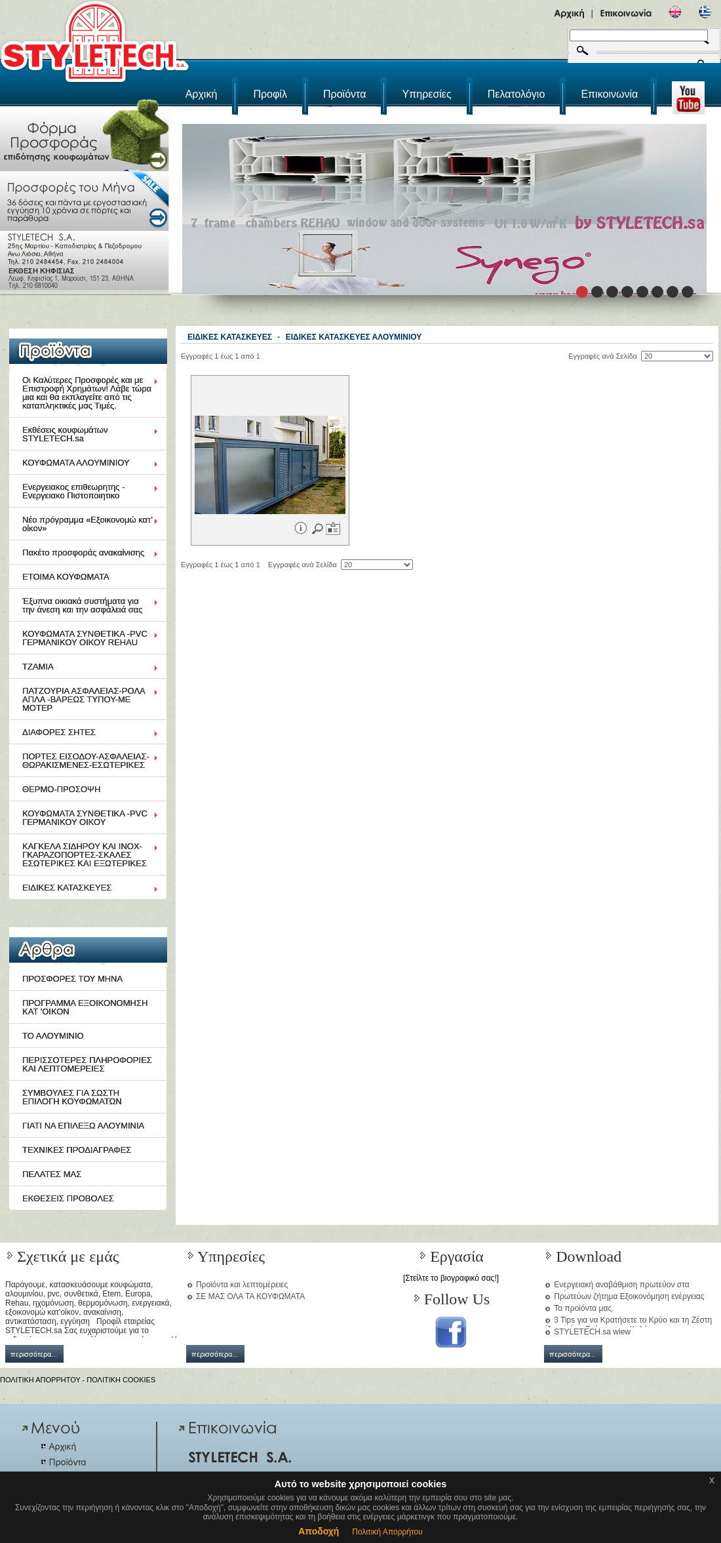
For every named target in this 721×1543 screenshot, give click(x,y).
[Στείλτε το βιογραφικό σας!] (451, 1278)
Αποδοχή (318, 1531)
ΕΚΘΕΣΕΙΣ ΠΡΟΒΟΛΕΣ (68, 1198)
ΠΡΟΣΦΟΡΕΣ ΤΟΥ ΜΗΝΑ (72, 979)
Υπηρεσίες (427, 94)
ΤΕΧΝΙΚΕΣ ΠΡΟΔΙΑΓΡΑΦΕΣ (76, 1150)
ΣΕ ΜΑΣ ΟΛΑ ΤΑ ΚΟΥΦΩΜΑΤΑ (250, 1296)
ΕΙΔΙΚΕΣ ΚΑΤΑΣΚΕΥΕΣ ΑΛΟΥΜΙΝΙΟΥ (354, 337)
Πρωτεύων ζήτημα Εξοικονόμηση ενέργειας (629, 1296)
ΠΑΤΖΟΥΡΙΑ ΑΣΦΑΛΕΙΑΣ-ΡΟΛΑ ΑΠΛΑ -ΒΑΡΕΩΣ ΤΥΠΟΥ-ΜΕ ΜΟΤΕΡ (84, 699)
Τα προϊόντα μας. (584, 1308)
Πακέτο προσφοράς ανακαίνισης (83, 552)
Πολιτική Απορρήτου (387, 1531)
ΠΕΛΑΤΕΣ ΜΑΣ (51, 1174)
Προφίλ (269, 94)
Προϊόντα (344, 94)
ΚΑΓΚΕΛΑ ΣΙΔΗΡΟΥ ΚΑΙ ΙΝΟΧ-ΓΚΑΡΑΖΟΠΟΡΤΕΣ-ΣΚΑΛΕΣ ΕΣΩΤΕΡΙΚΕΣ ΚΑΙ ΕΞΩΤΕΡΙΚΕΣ (84, 854)
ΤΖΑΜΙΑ (38, 666)
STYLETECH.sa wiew (592, 1331)
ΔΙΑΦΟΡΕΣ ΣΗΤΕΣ (59, 732)
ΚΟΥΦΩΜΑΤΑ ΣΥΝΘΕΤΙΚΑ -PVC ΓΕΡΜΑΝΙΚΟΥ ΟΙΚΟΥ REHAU (84, 638)
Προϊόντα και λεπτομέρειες (242, 1284)
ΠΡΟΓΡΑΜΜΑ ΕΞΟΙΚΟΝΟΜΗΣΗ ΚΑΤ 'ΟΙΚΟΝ (84, 1007)
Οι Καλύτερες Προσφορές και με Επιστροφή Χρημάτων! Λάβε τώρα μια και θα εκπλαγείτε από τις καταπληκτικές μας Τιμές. (86, 393)
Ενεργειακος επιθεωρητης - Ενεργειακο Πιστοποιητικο (73, 491)
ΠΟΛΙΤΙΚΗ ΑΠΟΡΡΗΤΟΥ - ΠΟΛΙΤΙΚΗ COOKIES (77, 1380)
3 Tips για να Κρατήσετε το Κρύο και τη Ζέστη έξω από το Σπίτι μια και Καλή (628, 1324)
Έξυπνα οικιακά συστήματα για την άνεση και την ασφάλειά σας (82, 605)
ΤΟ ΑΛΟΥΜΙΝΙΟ (53, 1036)
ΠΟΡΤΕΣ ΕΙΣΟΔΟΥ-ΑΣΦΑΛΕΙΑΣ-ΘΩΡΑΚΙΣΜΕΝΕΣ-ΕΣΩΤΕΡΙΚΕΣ (85, 760)
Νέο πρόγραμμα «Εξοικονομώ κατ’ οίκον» (87, 524)
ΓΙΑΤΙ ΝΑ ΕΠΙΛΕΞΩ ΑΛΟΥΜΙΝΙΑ (83, 1126)
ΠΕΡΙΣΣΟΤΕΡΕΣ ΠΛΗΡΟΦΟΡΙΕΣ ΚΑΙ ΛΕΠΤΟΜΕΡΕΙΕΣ (87, 1064)
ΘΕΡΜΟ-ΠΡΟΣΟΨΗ (61, 789)
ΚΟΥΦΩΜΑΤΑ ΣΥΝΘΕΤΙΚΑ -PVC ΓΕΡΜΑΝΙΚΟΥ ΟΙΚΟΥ (84, 818)
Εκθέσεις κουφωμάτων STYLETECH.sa (65, 434)
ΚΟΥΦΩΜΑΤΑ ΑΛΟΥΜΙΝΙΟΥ (76, 463)
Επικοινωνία (609, 94)
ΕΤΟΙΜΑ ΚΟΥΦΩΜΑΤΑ (65, 577)
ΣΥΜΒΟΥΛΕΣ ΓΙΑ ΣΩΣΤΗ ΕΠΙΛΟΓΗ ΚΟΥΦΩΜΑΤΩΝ (72, 1097)
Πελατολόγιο (516, 94)
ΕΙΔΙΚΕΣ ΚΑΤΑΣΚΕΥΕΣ (66, 887)
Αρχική (201, 94)
